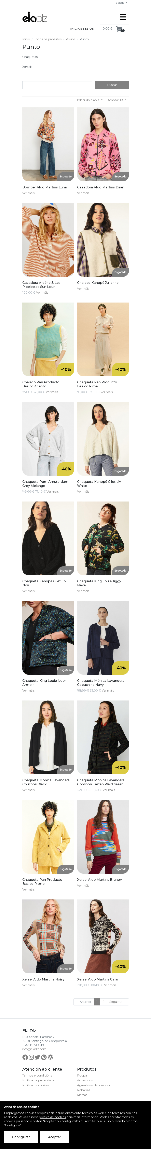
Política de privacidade (38, 1080)
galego (120, 2)
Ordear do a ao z (88, 100)
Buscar (112, 85)
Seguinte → (117, 1002)
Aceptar (54, 1137)
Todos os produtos (47, 39)
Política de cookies (35, 1085)
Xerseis (27, 67)
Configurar (21, 1137)
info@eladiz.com (34, 1049)
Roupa (71, 39)
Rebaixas (83, 1090)
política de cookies (52, 1117)
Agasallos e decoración (93, 1085)
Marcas (82, 1095)
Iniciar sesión (82, 28)
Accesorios (85, 1080)
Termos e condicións (37, 1075)
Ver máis (28, 193)
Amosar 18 (116, 100)
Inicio (26, 39)
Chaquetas (30, 57)
